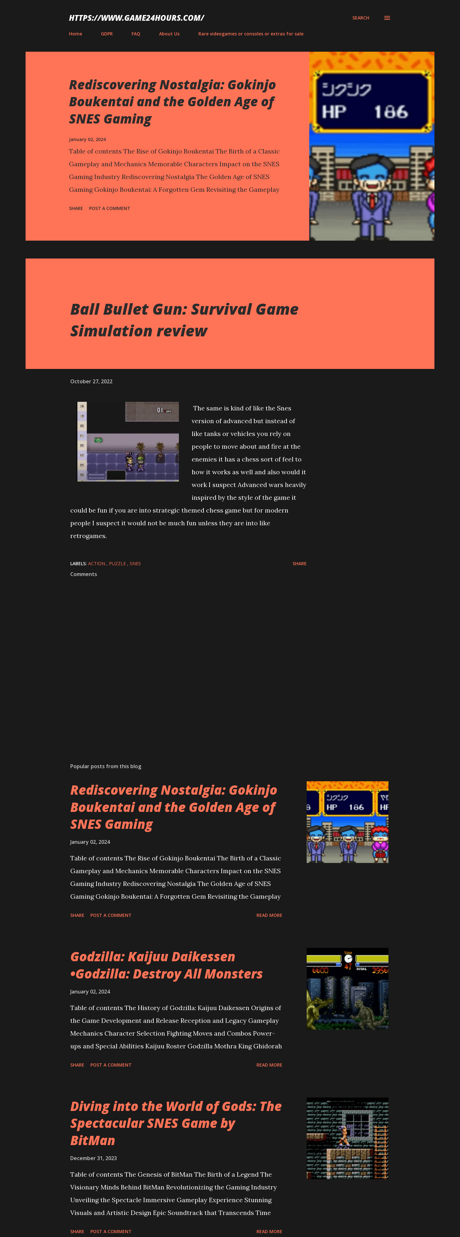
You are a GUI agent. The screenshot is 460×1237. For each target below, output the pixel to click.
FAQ (136, 34)
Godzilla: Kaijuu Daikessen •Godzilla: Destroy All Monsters (166, 965)
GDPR (107, 34)
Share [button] (76, 208)
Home (75, 34)
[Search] (360, 18)
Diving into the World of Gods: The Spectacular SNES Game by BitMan (176, 1123)
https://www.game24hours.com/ (136, 17)
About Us (169, 34)
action (97, 563)
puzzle (118, 563)
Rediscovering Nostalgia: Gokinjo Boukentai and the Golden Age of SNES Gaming (172, 101)
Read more (269, 915)
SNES (135, 563)
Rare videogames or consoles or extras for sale (250, 34)
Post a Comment (109, 208)
